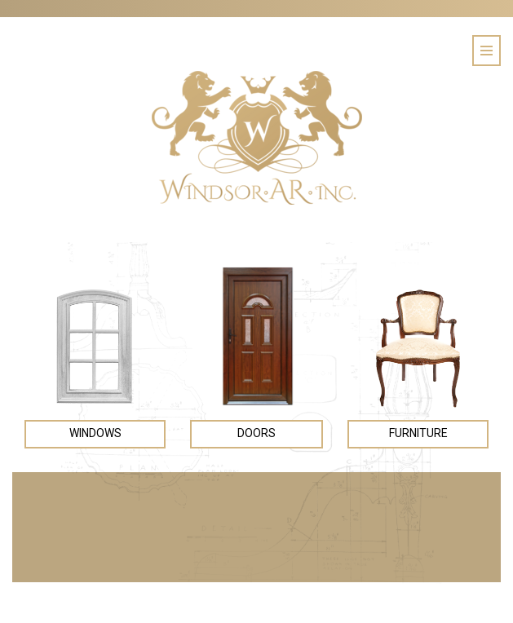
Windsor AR (257, 138)
